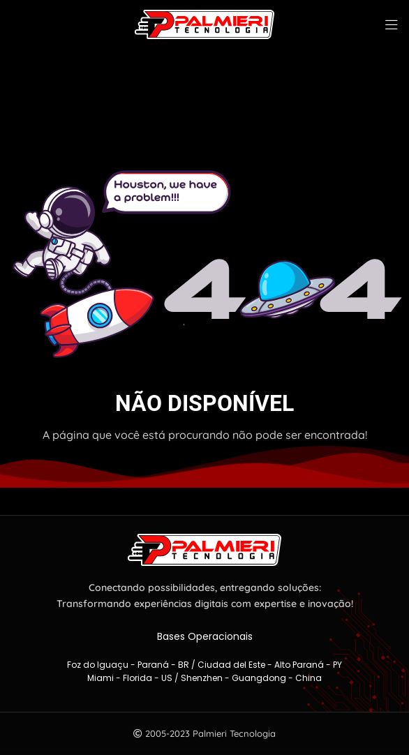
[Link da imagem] (204, 548)
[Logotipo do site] (204, 23)
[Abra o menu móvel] (392, 24)
